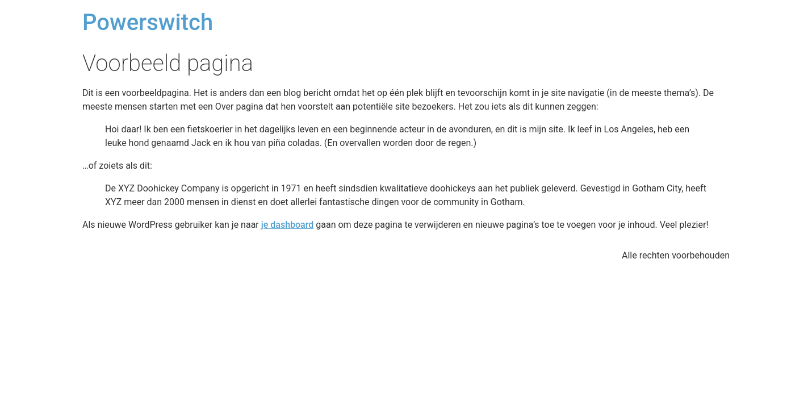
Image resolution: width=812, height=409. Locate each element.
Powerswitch (147, 22)
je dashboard (287, 224)
